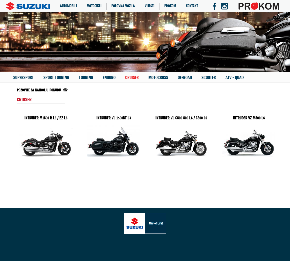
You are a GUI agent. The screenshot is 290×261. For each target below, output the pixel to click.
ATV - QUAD (234, 78)
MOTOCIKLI (94, 6)
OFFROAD (185, 78)
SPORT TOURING (56, 78)
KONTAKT (192, 6)
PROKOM (170, 6)
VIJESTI (149, 6)
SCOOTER (209, 78)
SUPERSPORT (23, 78)
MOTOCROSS (158, 78)
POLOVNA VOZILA (123, 6)
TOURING (86, 78)
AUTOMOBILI (68, 6)
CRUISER (132, 78)
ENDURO (109, 78)
